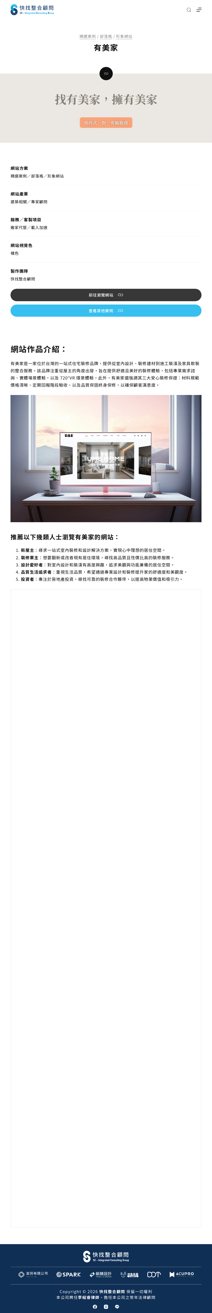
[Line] (117, 1307)
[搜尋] (189, 10)
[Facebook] (95, 1307)
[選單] (199, 9)
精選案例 (88, 36)
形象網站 (124, 36)
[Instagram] (106, 1307)
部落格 (106, 36)
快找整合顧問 (23, 279)
